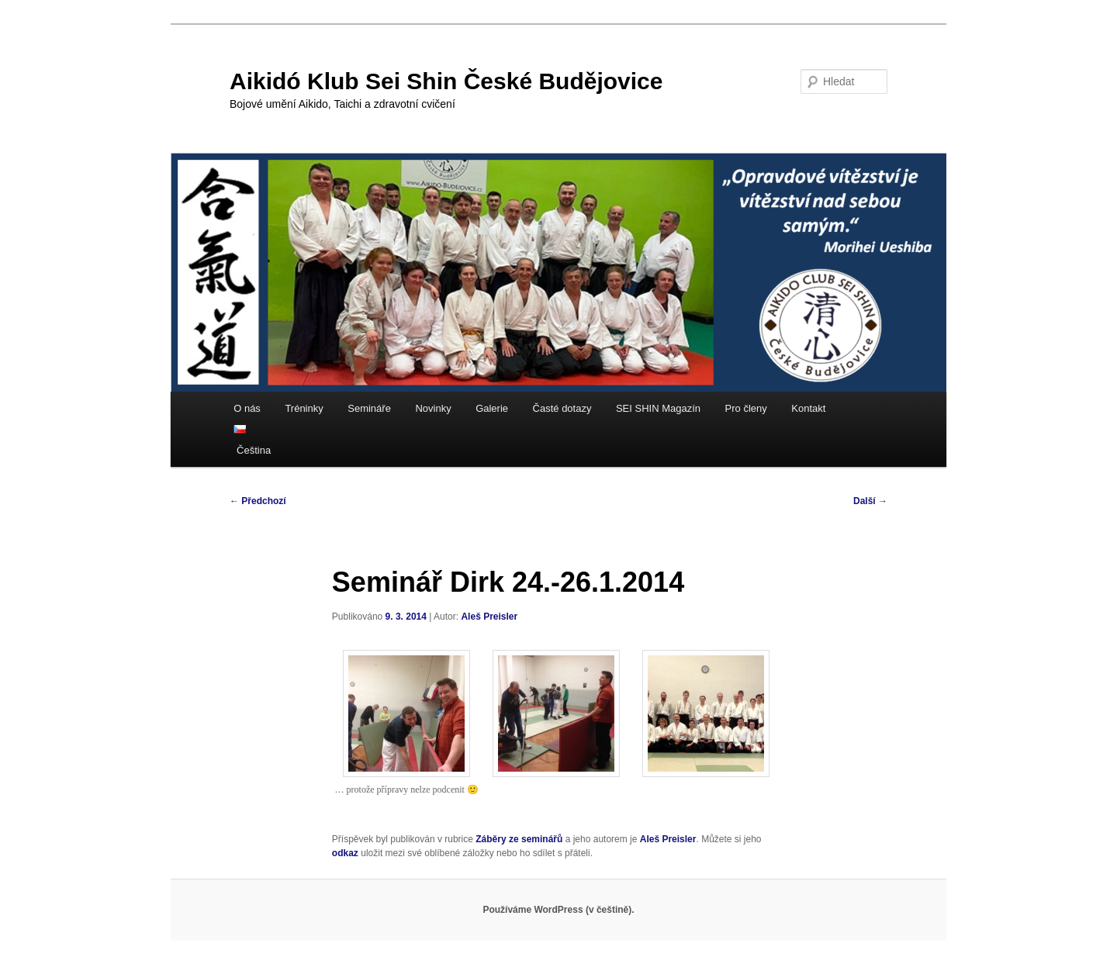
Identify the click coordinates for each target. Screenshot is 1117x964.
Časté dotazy (562, 408)
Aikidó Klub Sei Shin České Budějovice (446, 81)
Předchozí (258, 501)
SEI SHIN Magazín (658, 408)
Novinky (433, 408)
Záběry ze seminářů (519, 839)
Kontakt (808, 408)
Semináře (369, 408)
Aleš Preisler (489, 616)
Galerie (492, 408)
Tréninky (304, 408)
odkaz (345, 853)
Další (870, 501)
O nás (247, 408)
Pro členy (746, 408)
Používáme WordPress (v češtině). (558, 909)
